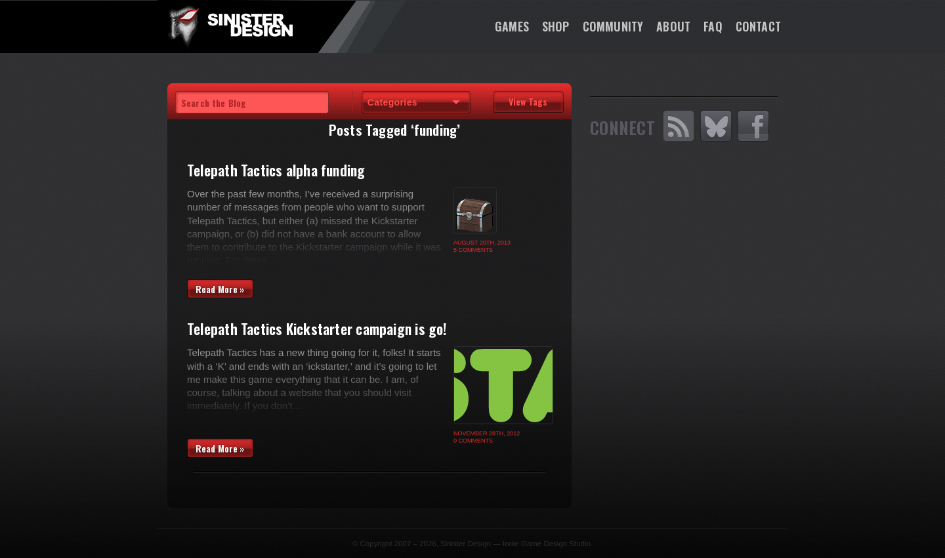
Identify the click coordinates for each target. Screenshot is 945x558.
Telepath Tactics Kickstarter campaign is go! (317, 328)
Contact (758, 26)
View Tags (528, 101)
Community (613, 26)
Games (512, 26)
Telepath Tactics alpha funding (276, 169)
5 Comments (473, 250)
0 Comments (473, 440)
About (673, 26)
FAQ (713, 26)
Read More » (220, 289)
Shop (556, 26)
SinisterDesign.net (230, 26)
